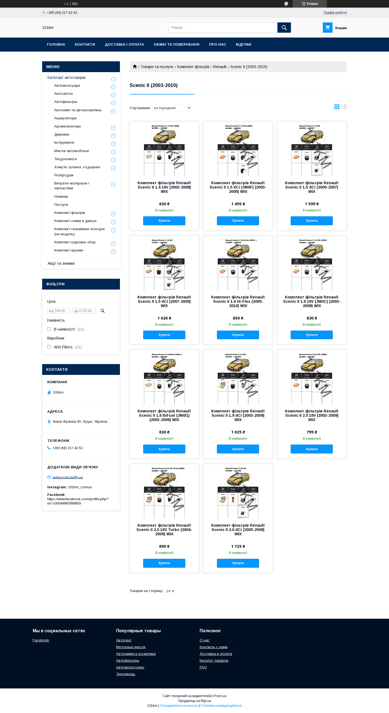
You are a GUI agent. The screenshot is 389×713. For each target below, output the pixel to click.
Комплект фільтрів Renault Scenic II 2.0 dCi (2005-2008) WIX (238, 529)
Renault (219, 67)
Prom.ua (220, 696)
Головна (56, 44)
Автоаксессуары (130, 667)
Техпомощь (125, 674)
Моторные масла (130, 647)
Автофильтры (65, 102)
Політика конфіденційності (221, 706)
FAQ (203, 667)
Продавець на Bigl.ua (194, 701)
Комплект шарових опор (75, 242)
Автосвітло (63, 94)
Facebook (41, 640)
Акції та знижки (61, 263)
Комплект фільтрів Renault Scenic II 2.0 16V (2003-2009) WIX (311, 415)
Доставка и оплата (216, 654)
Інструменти (64, 142)
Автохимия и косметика (136, 654)
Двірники (61, 134)
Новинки (61, 196)
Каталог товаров (214, 660)
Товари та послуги (156, 67)
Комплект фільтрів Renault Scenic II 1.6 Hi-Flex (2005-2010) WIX (238, 301)
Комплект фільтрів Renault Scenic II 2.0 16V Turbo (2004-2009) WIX (164, 529)
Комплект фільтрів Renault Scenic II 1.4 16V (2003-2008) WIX (164, 187)
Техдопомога (65, 159)
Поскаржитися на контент (179, 706)
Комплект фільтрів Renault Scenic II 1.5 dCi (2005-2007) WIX (311, 187)
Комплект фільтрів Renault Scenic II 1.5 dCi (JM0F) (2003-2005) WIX (238, 187)
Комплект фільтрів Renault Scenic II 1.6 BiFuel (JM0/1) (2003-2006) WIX (164, 415)
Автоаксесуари (67, 85)
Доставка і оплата (124, 44)
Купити (164, 221)
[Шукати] (284, 27)
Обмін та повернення (176, 44)
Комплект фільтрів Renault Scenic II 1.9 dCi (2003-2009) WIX (238, 415)
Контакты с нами (213, 647)
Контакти (85, 44)
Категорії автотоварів (67, 77)
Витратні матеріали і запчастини (71, 185)
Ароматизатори (67, 126)
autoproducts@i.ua (67, 477)
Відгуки (243, 44)
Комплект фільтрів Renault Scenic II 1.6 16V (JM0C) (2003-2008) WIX (312, 301)
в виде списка (344, 108)
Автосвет (124, 640)
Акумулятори (65, 118)
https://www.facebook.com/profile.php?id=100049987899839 (78, 501)
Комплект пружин (68, 250)
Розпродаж (63, 175)
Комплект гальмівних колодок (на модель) (79, 231)
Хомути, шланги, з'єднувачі (77, 167)
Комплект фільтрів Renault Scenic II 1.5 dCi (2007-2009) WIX (164, 301)
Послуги (61, 205)
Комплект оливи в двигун (75, 221)
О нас (205, 640)
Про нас (217, 44)
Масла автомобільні (71, 151)
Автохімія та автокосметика (77, 110)
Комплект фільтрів (193, 67)
